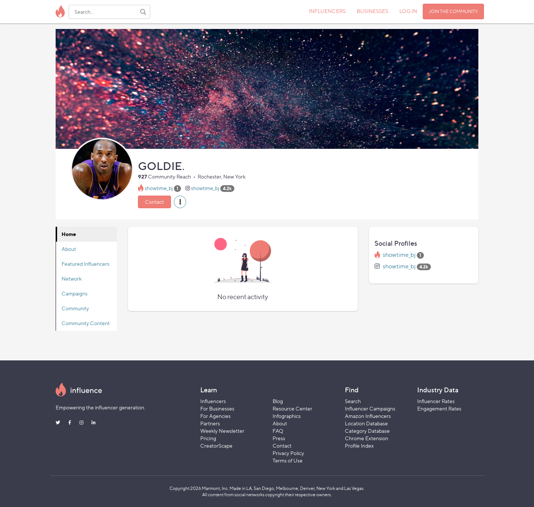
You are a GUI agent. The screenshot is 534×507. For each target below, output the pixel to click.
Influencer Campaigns (370, 408)
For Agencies (215, 416)
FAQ (278, 431)
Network (72, 278)
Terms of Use (288, 460)
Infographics (287, 416)
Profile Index (359, 445)
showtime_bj (159, 188)
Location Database (366, 423)
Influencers (213, 401)
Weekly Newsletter (222, 431)
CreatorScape (216, 445)
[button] (180, 202)
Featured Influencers (85, 264)
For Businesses (217, 408)
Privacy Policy (288, 453)
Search (353, 401)
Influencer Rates (436, 401)
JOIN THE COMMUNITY (453, 11)
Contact (154, 202)
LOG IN (408, 11)
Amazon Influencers (368, 416)
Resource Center (292, 408)
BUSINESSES (372, 11)
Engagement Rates (439, 408)
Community (75, 308)
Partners (210, 423)
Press (279, 438)
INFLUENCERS (327, 11)
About (69, 249)
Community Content (86, 323)
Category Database (367, 431)
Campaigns (75, 293)
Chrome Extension (366, 438)
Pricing (208, 438)
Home (69, 234)
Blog (278, 401)
